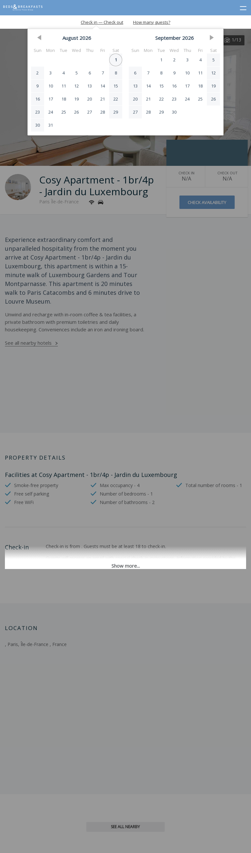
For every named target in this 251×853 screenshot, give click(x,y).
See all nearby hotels (28, 343)
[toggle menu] (240, 6)
